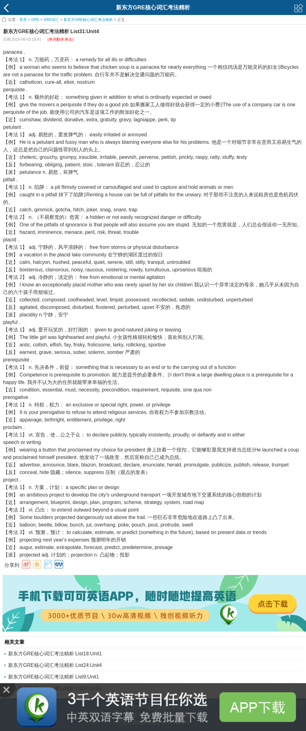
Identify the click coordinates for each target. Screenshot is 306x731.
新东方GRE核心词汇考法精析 (88, 20)
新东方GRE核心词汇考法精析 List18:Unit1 (55, 653)
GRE (35, 20)
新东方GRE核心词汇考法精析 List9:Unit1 (53, 676)
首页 (23, 20)
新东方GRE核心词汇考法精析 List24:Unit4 (55, 665)
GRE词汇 (51, 20)
